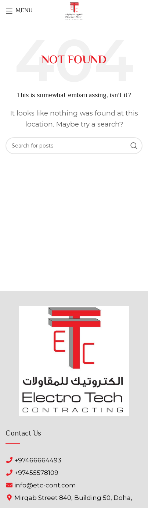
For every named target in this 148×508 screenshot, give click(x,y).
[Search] (74, 145)
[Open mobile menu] (19, 11)
